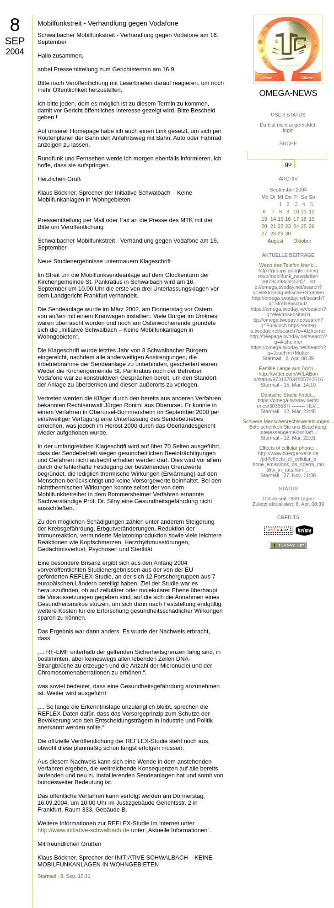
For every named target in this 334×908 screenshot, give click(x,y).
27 (264, 233)
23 (288, 226)
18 (304, 219)
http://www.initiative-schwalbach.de (83, 830)
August (275, 241)
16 (288, 219)
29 (280, 233)
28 (273, 233)
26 (311, 226)
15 (280, 219)
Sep (15, 41)
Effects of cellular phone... (288, 448)
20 (264, 226)
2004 (14, 51)
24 (296, 226)
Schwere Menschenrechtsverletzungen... (288, 421)
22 (280, 226)
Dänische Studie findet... (288, 395)
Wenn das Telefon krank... (288, 265)
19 (311, 219)
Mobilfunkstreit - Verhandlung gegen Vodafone (108, 23)
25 (304, 226)
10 (296, 211)
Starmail (47, 876)
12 (311, 211)
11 (304, 211)
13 (264, 219)
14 (273, 219)
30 (288, 233)
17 (296, 219)
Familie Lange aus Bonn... (288, 368)
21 (273, 226)
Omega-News (288, 93)
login (288, 130)
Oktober (302, 241)
